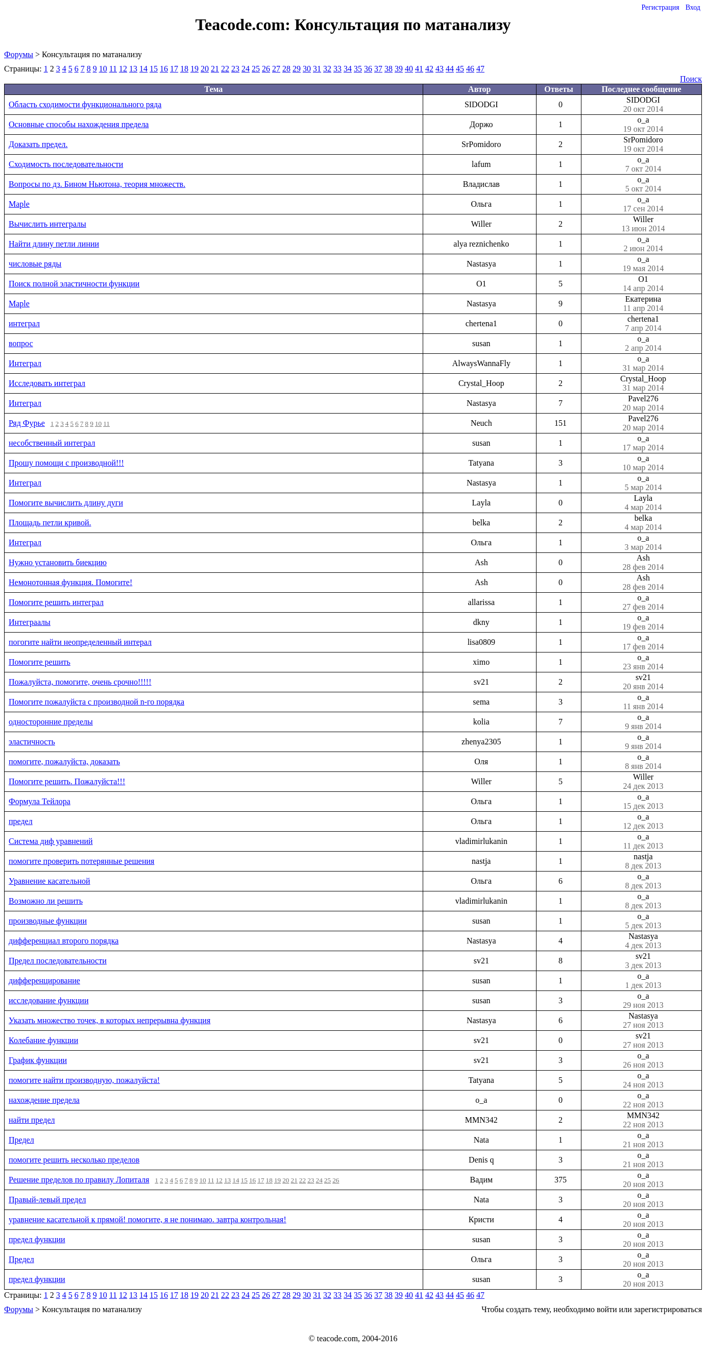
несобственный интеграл (52, 443)
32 (327, 68)
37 (378, 68)
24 (245, 68)
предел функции (37, 1239)
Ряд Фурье (27, 423)
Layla (643, 503)
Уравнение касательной (49, 881)
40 (409, 68)
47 (480, 68)
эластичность (32, 741)
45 (460, 68)
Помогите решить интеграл (56, 602)
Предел (21, 1139)
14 (143, 68)
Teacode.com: (245, 24)
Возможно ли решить (46, 901)
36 (368, 68)
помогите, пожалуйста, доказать (64, 761)
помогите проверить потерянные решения (81, 861)
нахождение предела (44, 1100)
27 (276, 68)
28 (286, 68)
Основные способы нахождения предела (79, 124)
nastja (643, 861)
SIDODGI (643, 104)
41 (419, 68)
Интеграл (25, 363)
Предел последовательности (58, 960)
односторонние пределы (51, 721)
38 (388, 68)
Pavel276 (643, 403)
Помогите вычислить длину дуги (66, 502)
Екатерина (643, 304)
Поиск (691, 79)
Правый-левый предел (47, 1199)
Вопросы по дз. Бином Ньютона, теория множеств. (97, 184)
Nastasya (643, 941)
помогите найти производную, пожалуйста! (84, 1080)
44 (450, 68)
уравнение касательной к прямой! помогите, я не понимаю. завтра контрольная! (147, 1219)
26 (266, 68)
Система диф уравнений (51, 841)
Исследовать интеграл (47, 383)
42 (429, 68)
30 (307, 68)
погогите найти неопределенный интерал (80, 642)
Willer (643, 224)
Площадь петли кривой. (50, 522)
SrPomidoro (643, 144)
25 (256, 68)
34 (348, 68)
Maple (19, 204)
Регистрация (660, 7)
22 (225, 68)
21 (215, 68)
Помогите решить (39, 662)
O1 (643, 284)
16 (164, 68)
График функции (38, 1060)
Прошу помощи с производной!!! (66, 462)
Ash (643, 562)
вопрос (21, 343)
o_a (643, 124)
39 (399, 68)
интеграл (24, 323)
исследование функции (48, 1000)
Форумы (18, 54)
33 (337, 68)
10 (103, 68)
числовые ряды (35, 263)
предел (21, 821)
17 (174, 68)
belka (643, 523)
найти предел (32, 1120)
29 (297, 68)
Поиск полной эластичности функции (74, 283)
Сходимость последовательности (66, 164)
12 (123, 68)
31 (317, 68)
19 (194, 68)
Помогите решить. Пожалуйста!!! (67, 781)
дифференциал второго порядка (63, 940)
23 (235, 68)
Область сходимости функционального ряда (85, 104)
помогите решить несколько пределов (74, 1159)
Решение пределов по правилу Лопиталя (79, 1179)
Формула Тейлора (39, 801)
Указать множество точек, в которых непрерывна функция (109, 1020)
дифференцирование (44, 980)
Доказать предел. (38, 144)
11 (113, 68)
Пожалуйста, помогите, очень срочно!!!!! (80, 682)
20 (205, 68)
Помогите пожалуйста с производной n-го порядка (96, 701)
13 (133, 68)
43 (439, 68)
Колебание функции (43, 1040)
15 (154, 68)
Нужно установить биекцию (58, 562)
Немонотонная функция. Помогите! (70, 582)
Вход (693, 7)
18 (184, 68)
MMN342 (643, 1120)
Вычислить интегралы (47, 224)
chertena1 (643, 324)
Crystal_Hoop (643, 383)
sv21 (643, 682)
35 (358, 68)
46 (470, 68)
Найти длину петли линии (54, 243)
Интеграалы (30, 622)
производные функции (48, 920)
